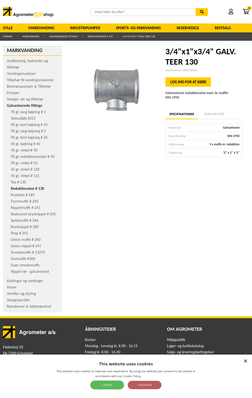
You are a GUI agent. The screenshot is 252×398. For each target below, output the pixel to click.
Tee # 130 (18, 182)
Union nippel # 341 (26, 246)
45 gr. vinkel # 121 (25, 175)
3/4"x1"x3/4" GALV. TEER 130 (139, 36)
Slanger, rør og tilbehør (25, 99)
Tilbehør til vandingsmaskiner (30, 80)
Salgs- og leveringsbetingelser (190, 352)
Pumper (13, 92)
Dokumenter (214, 114)
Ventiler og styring (21, 293)
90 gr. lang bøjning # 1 (28, 112)
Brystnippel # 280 (25, 226)
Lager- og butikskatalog (185, 345)
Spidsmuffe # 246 (24, 220)
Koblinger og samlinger (25, 280)
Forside (7, 36)
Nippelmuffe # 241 (25, 207)
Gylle (8, 28)
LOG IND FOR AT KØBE (188, 82)
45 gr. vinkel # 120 (25, 169)
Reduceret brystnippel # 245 (33, 214)
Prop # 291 (19, 233)
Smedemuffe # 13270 (28, 252)
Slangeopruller (18, 300)
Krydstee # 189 (22, 194)
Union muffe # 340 (25, 239)
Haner (12, 287)
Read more (149, 376)
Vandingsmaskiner (21, 73)
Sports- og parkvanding (138, 28)
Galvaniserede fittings (63, 36)
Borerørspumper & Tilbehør (29, 86)
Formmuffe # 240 (24, 201)
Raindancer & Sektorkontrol (29, 306)
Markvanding (41, 28)
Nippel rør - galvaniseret (30, 271)
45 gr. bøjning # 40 (25, 143)
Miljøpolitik (176, 339)
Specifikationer (181, 114)
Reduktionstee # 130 (100, 36)
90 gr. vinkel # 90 (24, 150)
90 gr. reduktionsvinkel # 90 (32, 156)
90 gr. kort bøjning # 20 (29, 137)
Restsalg (223, 28)
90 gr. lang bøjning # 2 (28, 131)
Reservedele (188, 28)
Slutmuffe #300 (23, 258)
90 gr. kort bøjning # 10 (29, 124)
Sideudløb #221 (23, 118)
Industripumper (85, 28)
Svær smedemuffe (25, 265)
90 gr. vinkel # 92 (24, 163)
